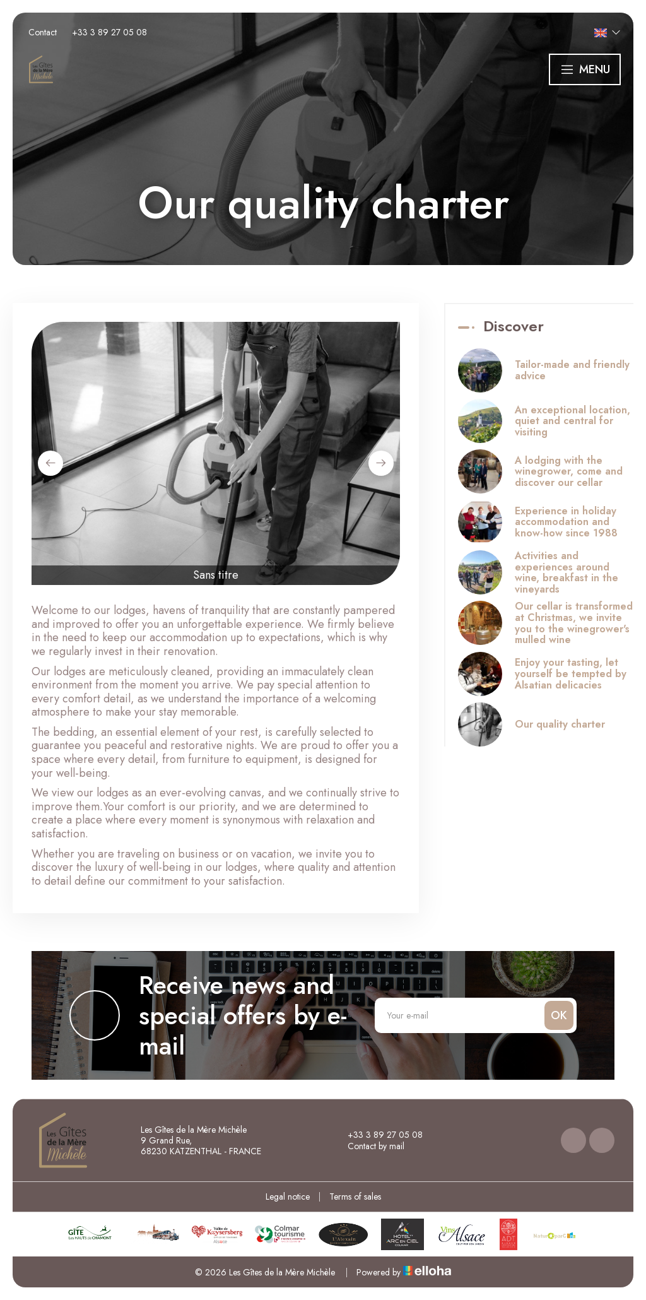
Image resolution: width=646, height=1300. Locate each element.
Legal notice (288, 1196)
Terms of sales (355, 1196)
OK (559, 1015)
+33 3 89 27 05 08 (378, 1134)
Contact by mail (368, 1146)
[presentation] (50, 463)
